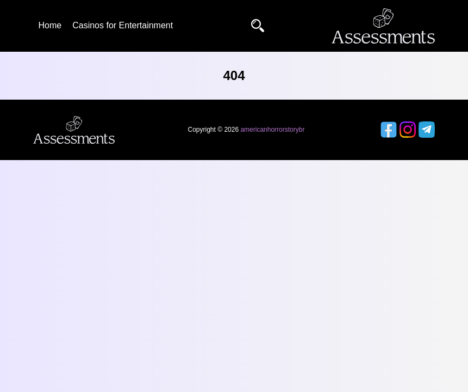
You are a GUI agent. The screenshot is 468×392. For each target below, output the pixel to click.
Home (50, 25)
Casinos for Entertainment (122, 25)
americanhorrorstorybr (272, 129)
